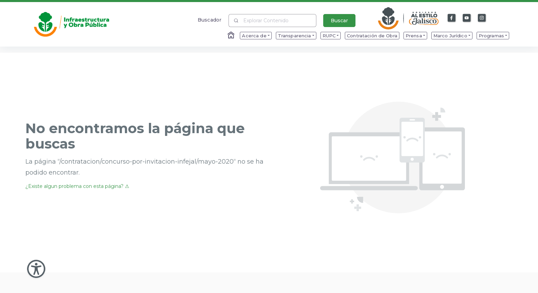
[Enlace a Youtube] (467, 18)
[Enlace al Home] (231, 35)
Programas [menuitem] (491, 35)
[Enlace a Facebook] (452, 18)
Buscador (209, 19)
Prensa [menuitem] (414, 35)
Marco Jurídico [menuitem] (450, 35)
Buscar (339, 20)
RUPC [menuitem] (329, 35)
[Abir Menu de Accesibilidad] (36, 268)
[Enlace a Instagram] (482, 18)
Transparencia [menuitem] (294, 35)
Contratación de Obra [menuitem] (372, 35)
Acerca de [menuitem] (254, 35)
